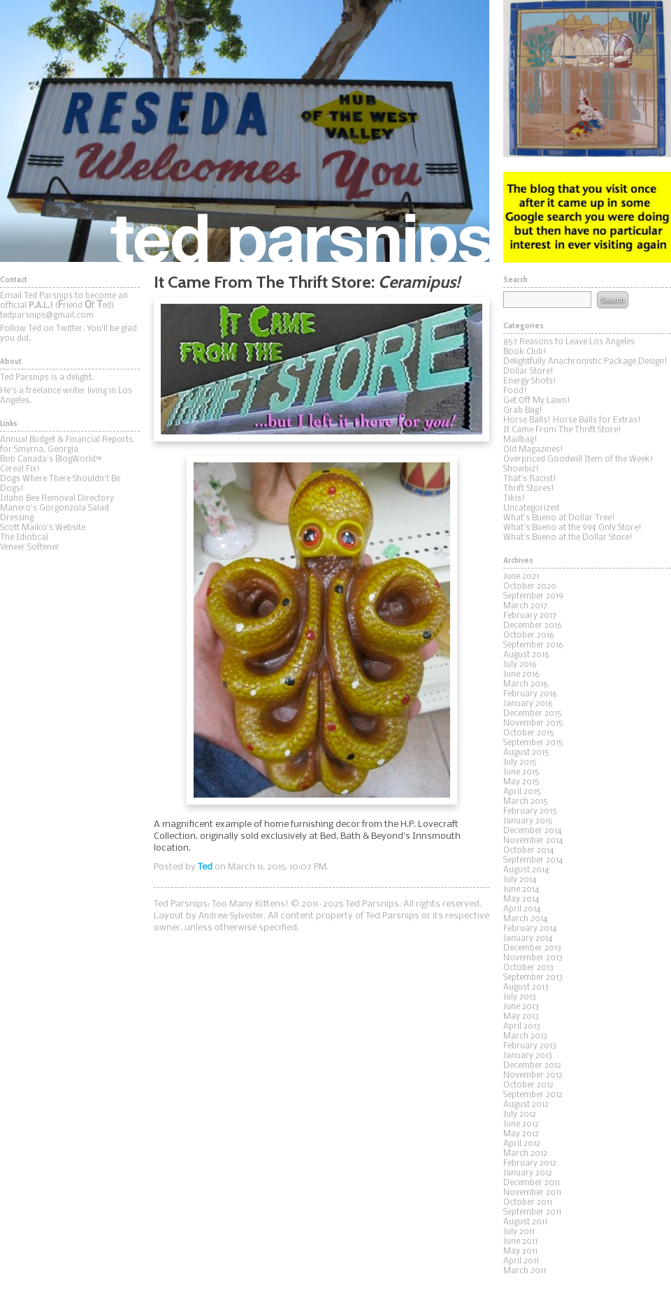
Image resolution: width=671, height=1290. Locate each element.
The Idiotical (24, 538)
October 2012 (528, 1085)
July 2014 (519, 880)
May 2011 (520, 1251)
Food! (515, 391)
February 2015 (530, 811)
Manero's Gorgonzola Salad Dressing (54, 513)
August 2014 (526, 870)
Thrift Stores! (528, 489)
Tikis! (514, 498)
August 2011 (525, 1222)
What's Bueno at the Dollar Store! (568, 538)
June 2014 (521, 890)
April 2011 (521, 1261)
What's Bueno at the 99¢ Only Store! (572, 528)
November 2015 (533, 723)
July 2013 (519, 997)
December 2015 (532, 714)
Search (612, 299)
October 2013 (528, 968)
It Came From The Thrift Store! (562, 430)
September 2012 (533, 1095)
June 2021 (521, 577)
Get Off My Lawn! (536, 401)
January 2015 (528, 821)
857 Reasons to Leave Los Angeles (569, 342)
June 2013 (521, 1007)
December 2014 (532, 831)
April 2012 (521, 1144)
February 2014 (529, 929)
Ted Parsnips (244, 131)
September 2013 (533, 978)
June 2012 (521, 1124)
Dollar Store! (528, 371)
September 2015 (533, 743)
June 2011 (520, 1242)
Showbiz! (521, 469)
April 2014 (521, 909)
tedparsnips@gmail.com (47, 315)
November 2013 (533, 958)
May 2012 (521, 1134)
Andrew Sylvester (231, 916)
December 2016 (532, 626)
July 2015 (520, 762)
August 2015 (526, 753)
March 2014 (525, 919)
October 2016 (528, 635)
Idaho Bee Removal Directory (57, 498)
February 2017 (529, 616)
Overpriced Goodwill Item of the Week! (578, 459)
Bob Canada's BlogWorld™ (51, 459)
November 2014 (533, 841)
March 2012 (525, 1154)
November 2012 (533, 1075)
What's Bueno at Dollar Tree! (559, 518)
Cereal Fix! (20, 469)
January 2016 (528, 704)
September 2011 (532, 1212)
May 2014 (521, 899)
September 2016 (533, 645)
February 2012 (529, 1163)
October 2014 (528, 850)
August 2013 (526, 987)
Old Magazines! (533, 450)
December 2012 (532, 1066)
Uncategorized (531, 508)
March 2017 (525, 606)
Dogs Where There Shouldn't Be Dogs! (60, 484)
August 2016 (526, 655)
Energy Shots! (529, 381)
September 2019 (533, 596)
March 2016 (525, 684)
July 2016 (520, 665)
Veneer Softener (29, 547)
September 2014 (533, 860)
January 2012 (527, 1173)
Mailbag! (520, 440)
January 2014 (527, 938)
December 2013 (532, 948)
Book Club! (525, 352)
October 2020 (529, 586)
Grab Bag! (522, 410)
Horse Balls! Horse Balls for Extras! (572, 420)
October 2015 (528, 733)
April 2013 (521, 1027)
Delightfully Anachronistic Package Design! (585, 362)
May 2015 (521, 782)
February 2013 (529, 1046)
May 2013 (521, 1017)
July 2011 (519, 1232)
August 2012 (526, 1105)
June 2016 (521, 674)
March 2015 (525, 802)
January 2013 (527, 1056)
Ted (205, 867)
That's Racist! (529, 479)
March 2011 (524, 1271)
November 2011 (532, 1193)
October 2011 (527, 1203)
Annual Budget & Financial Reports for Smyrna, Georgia (66, 445)
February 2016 (530, 694)
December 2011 (531, 1183)
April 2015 (522, 792)
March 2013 (525, 1036)
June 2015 (521, 772)
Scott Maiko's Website (42, 528)
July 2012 (519, 1115)
